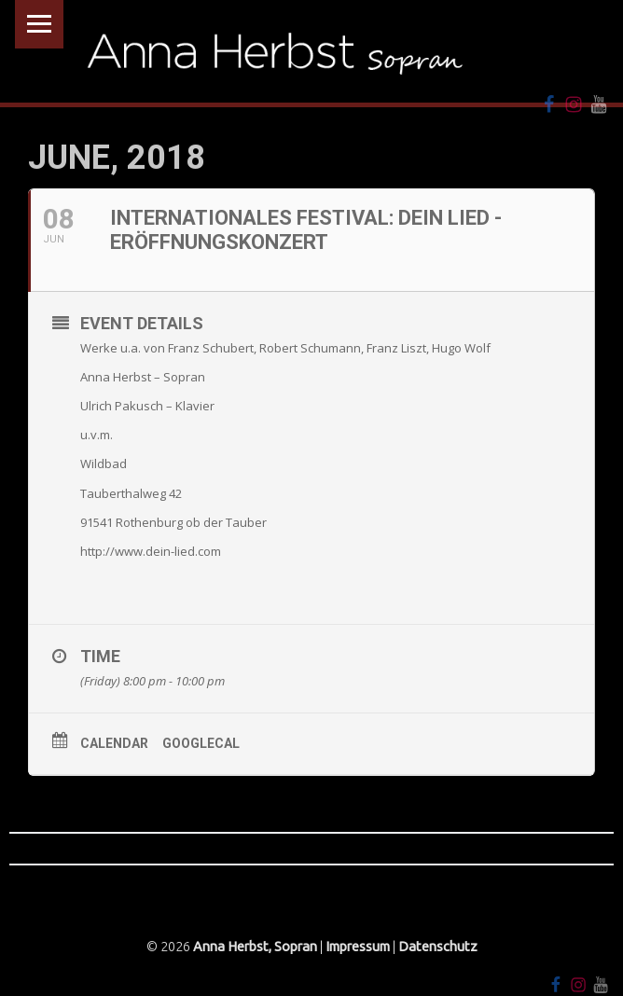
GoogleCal (201, 743)
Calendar (114, 743)
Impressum (357, 946)
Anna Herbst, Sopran (255, 946)
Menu (39, 24)
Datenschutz (438, 946)
